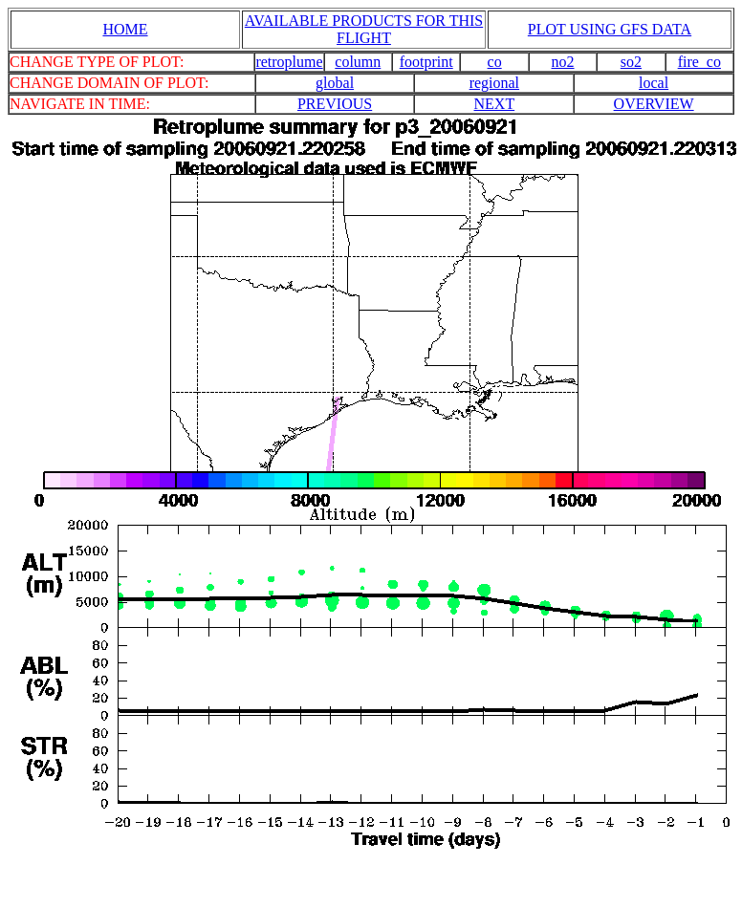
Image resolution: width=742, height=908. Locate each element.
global (335, 83)
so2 (631, 62)
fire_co (699, 62)
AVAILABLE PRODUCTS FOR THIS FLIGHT (364, 29)
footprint (426, 62)
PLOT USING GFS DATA (609, 29)
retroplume (288, 62)
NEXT (494, 104)
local (653, 83)
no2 (563, 62)
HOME (124, 29)
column (358, 62)
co (495, 62)
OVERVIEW (654, 104)
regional (494, 83)
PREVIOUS (334, 104)
